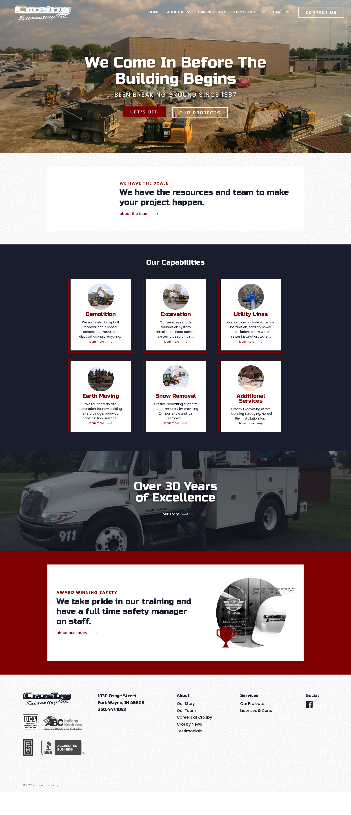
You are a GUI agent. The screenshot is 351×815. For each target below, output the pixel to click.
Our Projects (202, 125)
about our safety (71, 656)
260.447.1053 (112, 732)
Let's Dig (141, 125)
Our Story (170, 537)
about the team (134, 236)
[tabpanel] (100, 378)
